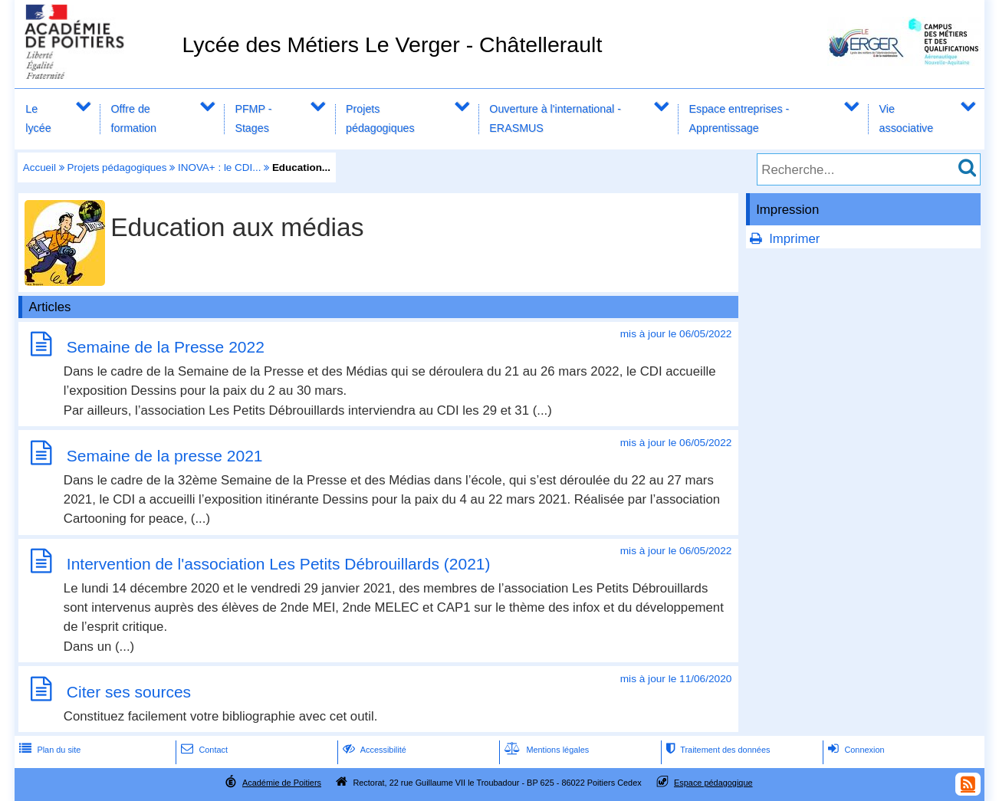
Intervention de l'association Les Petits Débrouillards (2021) (279, 564)
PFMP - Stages (253, 118)
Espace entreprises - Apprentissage (739, 118)
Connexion (854, 749)
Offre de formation (133, 118)
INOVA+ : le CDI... (219, 167)
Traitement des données (716, 749)
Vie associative (906, 118)
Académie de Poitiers (281, 782)
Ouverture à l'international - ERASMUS (555, 118)
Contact (203, 749)
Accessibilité (373, 749)
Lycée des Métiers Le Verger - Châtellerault (392, 44)
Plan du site (48, 749)
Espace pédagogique (713, 782)
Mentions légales (545, 749)
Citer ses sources (129, 692)
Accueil (39, 167)
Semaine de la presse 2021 (165, 456)
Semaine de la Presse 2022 (166, 347)
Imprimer (794, 238)
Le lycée (38, 118)
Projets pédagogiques (380, 118)
